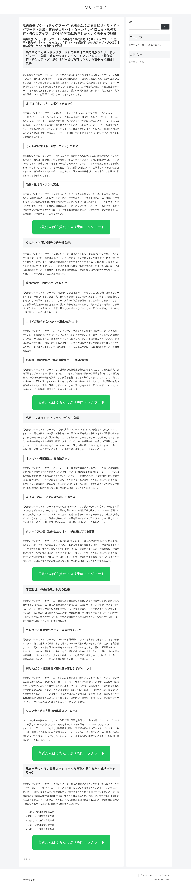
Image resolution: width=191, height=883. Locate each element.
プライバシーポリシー (148, 875)
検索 (131, 21)
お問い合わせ (164, 875)
